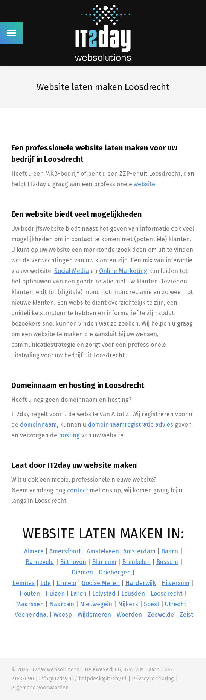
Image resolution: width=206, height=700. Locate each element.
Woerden (129, 614)
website (144, 184)
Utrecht (175, 604)
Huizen (55, 593)
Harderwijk (140, 583)
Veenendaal (31, 614)
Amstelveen (103, 551)
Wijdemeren (94, 614)
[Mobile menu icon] (11, 33)
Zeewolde (161, 614)
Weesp (62, 614)
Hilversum (175, 583)
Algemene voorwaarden (40, 688)
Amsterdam (139, 551)
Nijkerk (128, 604)
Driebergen (115, 572)
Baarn (169, 551)
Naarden (61, 604)
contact (77, 490)
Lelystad (104, 593)
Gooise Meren (101, 583)
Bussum (167, 561)
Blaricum (104, 561)
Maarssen (30, 604)
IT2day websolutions (54, 669)
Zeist (186, 614)
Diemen (82, 572)
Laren (78, 593)
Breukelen (136, 561)
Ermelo (66, 583)
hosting (69, 435)
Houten (30, 593)
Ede (45, 583)
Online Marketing (123, 270)
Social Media (71, 270)
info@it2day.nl (56, 678)
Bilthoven (73, 561)
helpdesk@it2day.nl (103, 678)
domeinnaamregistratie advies (130, 424)
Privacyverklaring (153, 678)
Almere (34, 551)
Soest (151, 604)
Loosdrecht (166, 593)
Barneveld (40, 561)
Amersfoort (65, 551)
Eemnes (23, 583)
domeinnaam (38, 424)
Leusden (133, 593)
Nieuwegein (96, 604)
